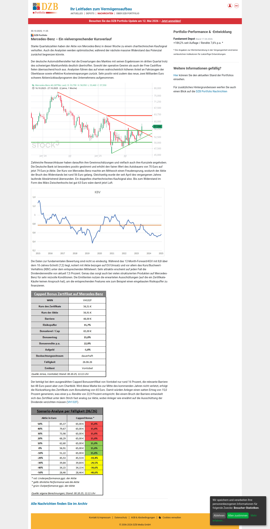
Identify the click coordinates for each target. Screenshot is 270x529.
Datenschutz (121, 517)
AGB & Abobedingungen (143, 517)
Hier (175, 75)
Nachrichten (105, 13)
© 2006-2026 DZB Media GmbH (135, 524)
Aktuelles (77, 13)
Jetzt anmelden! (171, 21)
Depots (90, 13)
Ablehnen (219, 515)
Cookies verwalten (170, 517)
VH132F (72, 402)
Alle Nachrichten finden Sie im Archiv (59, 504)
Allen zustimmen (238, 515)
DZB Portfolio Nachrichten (211, 91)
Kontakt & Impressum (100, 517)
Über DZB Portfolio (127, 13)
